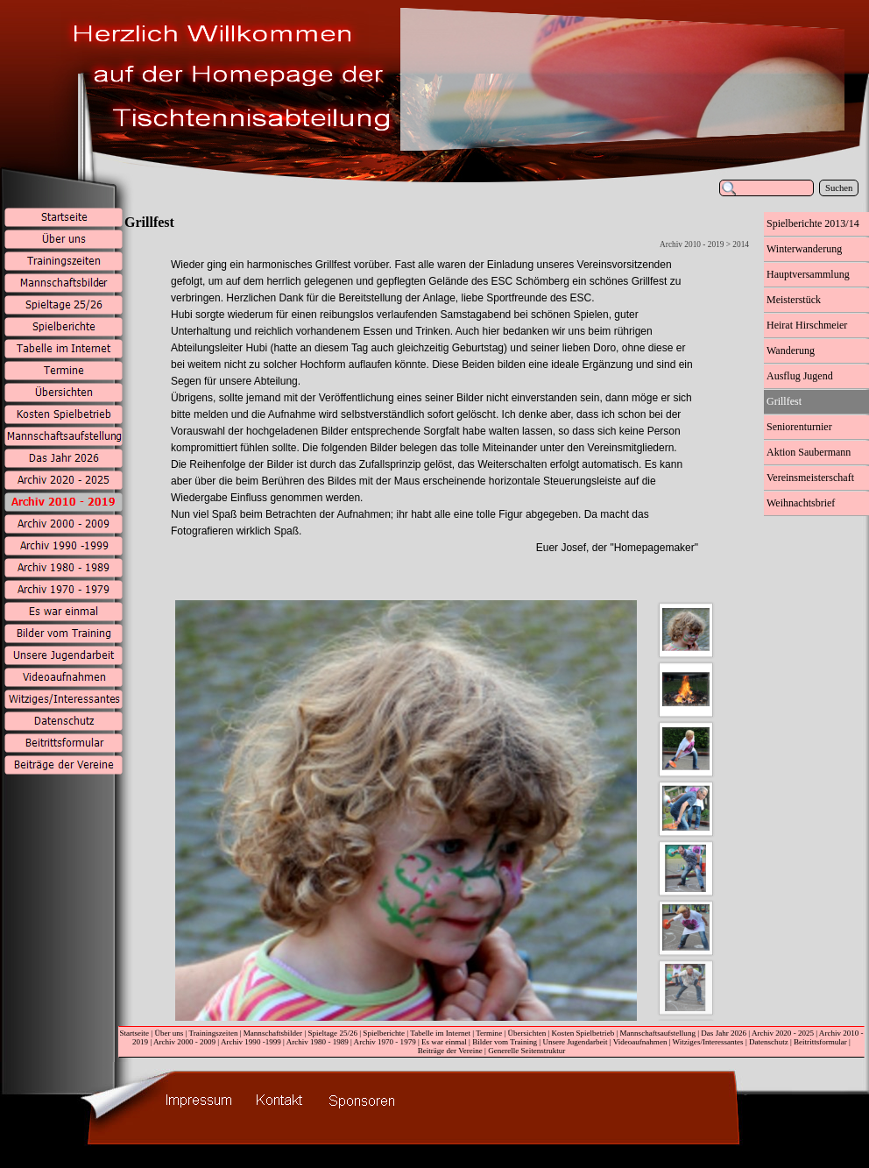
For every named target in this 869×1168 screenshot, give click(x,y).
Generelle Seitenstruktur (526, 1050)
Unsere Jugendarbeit (574, 1041)
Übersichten (527, 1033)
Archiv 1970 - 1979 (385, 1041)
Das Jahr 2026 (723, 1033)
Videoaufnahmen (640, 1041)
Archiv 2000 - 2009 (184, 1041)
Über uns (168, 1033)
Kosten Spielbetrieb (583, 1033)
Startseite (134, 1033)
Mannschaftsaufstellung (658, 1033)
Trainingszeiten (212, 1033)
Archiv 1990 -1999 (251, 1041)
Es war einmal (444, 1041)
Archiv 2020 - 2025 (783, 1033)
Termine (489, 1033)
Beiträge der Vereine (450, 1050)
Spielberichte (384, 1033)
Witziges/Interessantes (708, 1041)
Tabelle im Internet (440, 1033)
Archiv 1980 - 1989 (317, 1041)
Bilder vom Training (504, 1041)
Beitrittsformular (820, 1041)
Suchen (838, 188)
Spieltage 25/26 (332, 1033)
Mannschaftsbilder (273, 1033)
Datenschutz (768, 1041)
